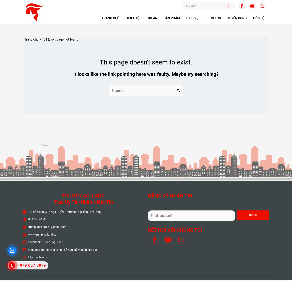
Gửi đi (253, 216)
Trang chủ (31, 40)
